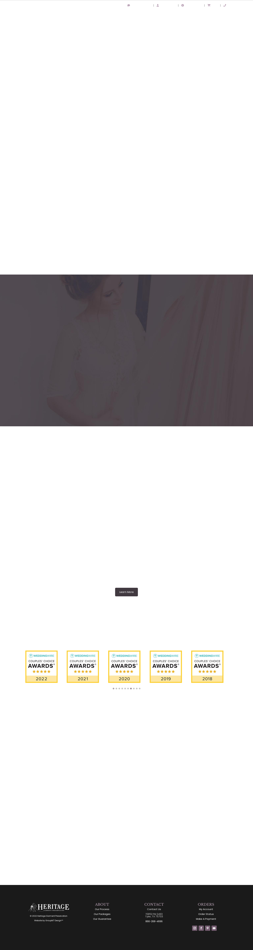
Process (154, 14)
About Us (136, 14)
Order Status (191, 5)
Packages (170, 14)
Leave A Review (139, 5)
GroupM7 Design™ (54, 920)
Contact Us (154, 909)
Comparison (208, 14)
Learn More (126, 592)
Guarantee (188, 14)
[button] (113, 688)
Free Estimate (240, 14)
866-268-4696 (234, 5)
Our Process (102, 909)
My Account (166, 5)
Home (122, 14)
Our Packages (102, 914)
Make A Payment (206, 919)
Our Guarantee (102, 919)
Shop (223, 14)
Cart (212, 5)
